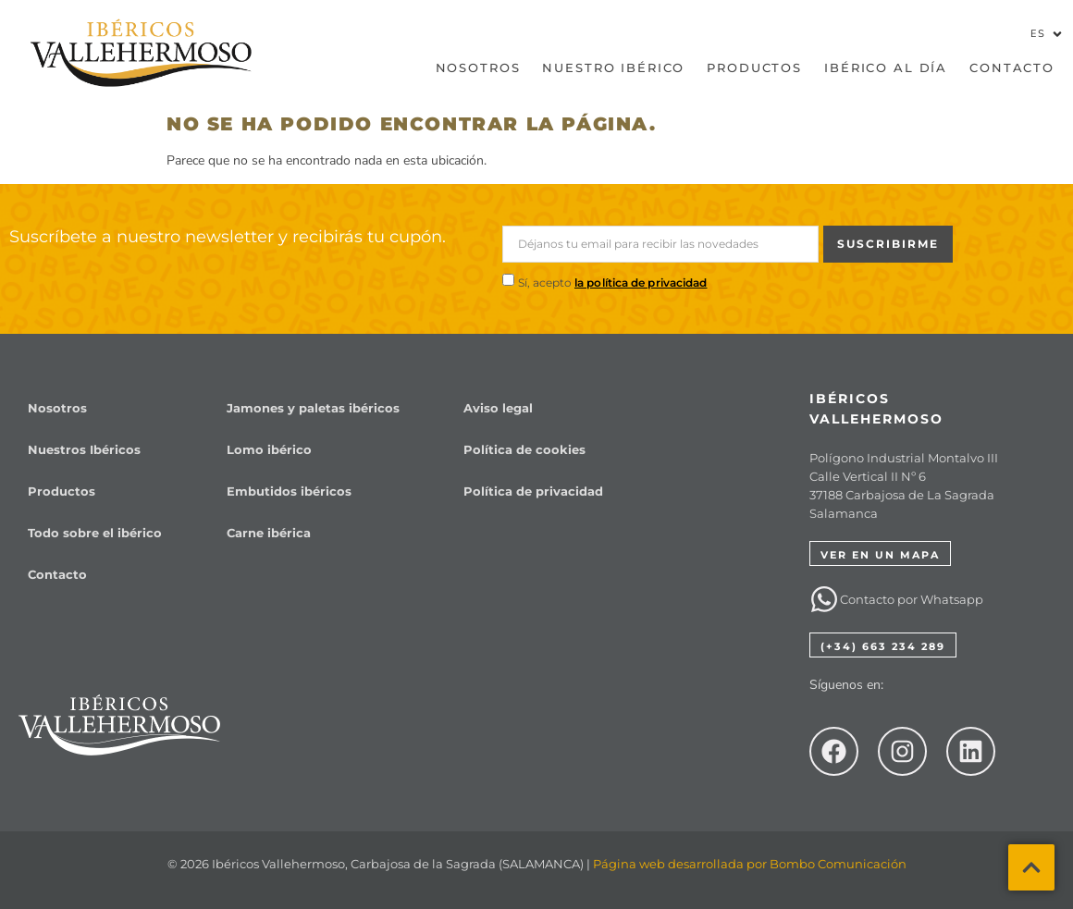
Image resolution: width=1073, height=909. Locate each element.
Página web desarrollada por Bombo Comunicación (749, 863)
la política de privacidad (641, 282)
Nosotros (478, 67)
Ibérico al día (885, 67)
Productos (754, 67)
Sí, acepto (613, 282)
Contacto (1011, 67)
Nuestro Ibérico (613, 67)
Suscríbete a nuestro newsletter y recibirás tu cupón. (227, 236)
